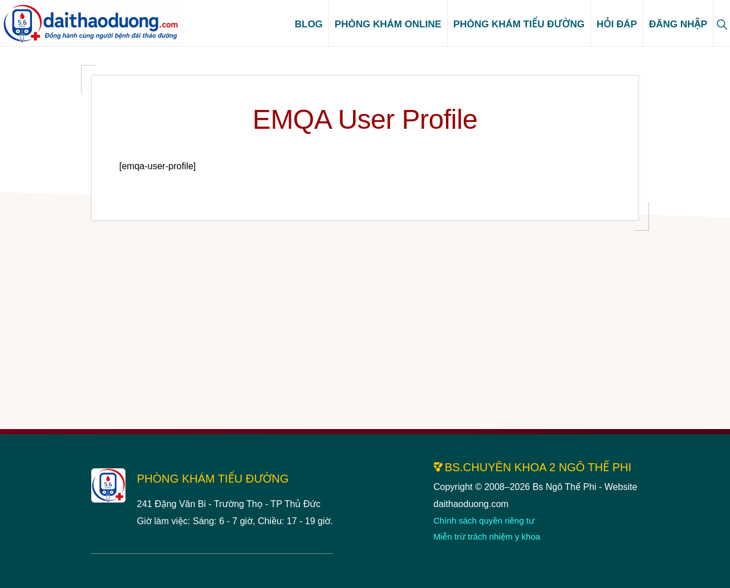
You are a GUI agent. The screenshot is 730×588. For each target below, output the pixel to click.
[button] (721, 23)
